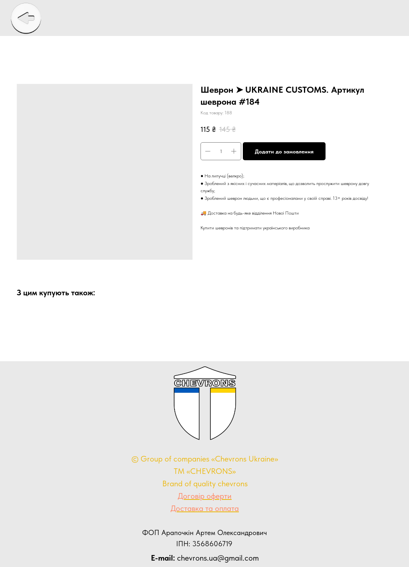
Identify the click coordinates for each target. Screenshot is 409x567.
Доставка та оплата (205, 508)
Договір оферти (205, 496)
